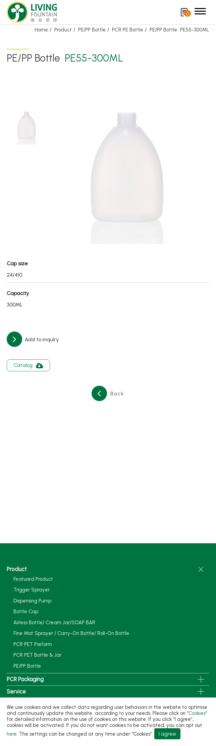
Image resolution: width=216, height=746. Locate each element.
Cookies (197, 713)
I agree (167, 734)
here (12, 734)
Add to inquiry (41, 339)
